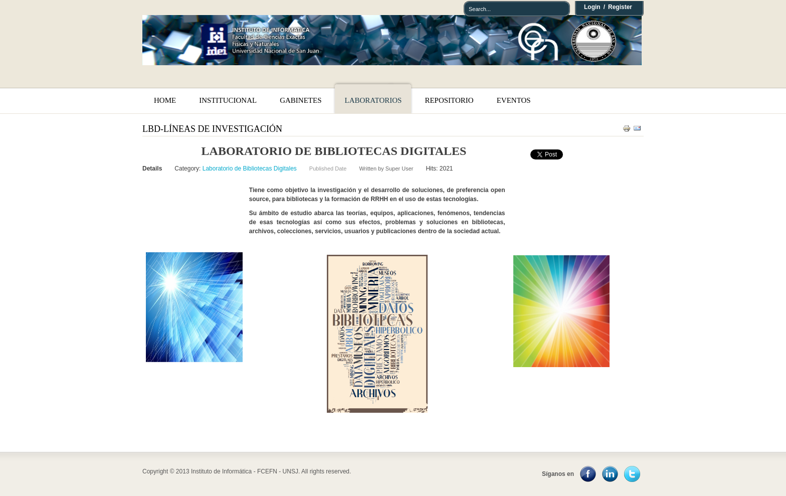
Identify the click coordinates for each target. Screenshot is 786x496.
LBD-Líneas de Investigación (212, 129)
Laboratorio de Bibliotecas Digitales (250, 168)
